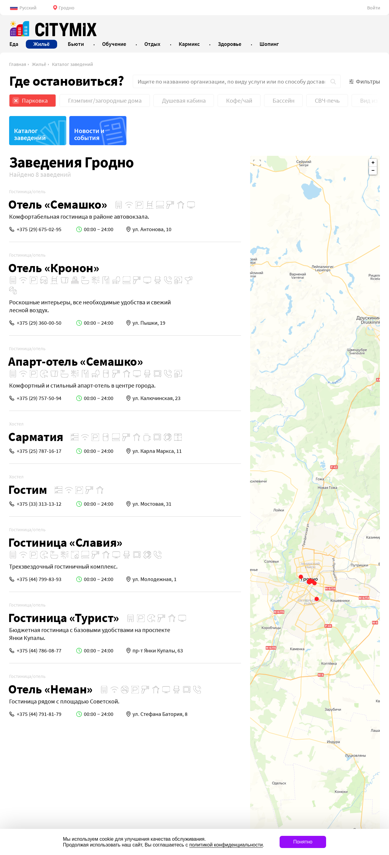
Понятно (302, 841)
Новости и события (89, 134)
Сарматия (35, 436)
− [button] (373, 170)
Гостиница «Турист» (63, 617)
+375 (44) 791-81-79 (39, 713)
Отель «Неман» (50, 689)
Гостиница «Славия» (65, 542)
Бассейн (283, 100)
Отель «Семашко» (57, 204)
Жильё (39, 64)
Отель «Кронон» (53, 267)
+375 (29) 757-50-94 (39, 398)
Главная (17, 64)
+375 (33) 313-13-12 (39, 503)
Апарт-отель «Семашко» (75, 361)
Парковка (35, 100)
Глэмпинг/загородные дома (105, 100)
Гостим (27, 489)
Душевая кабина (184, 100)
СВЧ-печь (327, 100)
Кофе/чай (239, 100)
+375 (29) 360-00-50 (39, 322)
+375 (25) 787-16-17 (39, 450)
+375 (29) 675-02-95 (39, 229)
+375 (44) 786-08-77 (39, 650)
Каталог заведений (72, 64)
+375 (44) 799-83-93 (39, 579)
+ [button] (373, 162)
